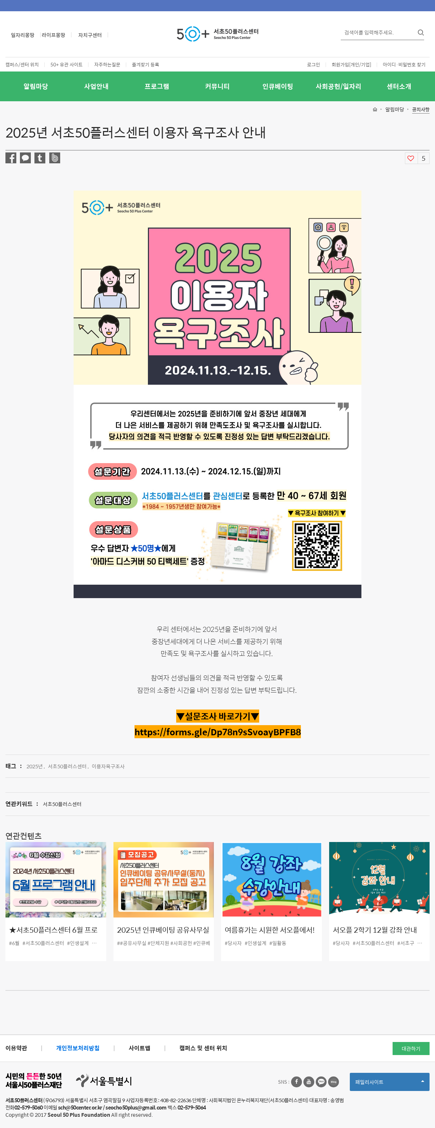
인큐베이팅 (277, 86)
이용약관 (16, 1048)
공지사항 (421, 109)
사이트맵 (139, 1048)
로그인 (313, 64)
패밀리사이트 (389, 1084)
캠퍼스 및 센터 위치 (203, 1048)
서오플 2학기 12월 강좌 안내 (375, 930)
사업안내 (96, 86)
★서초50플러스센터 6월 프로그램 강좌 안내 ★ (53, 935)
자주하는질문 (107, 64)
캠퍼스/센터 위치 (22, 64)
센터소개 (399, 86)
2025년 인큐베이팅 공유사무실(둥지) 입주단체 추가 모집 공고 (163, 935)
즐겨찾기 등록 (145, 64)
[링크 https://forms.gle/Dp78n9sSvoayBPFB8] (217, 732)
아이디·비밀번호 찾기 (404, 64)
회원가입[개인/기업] (351, 64)
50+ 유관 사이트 (66, 64)
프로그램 (157, 86)
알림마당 (36, 86)
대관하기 (411, 1049)
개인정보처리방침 (78, 1048)
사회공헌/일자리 (338, 86)
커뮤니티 (217, 86)
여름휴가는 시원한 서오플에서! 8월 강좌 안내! (270, 935)
